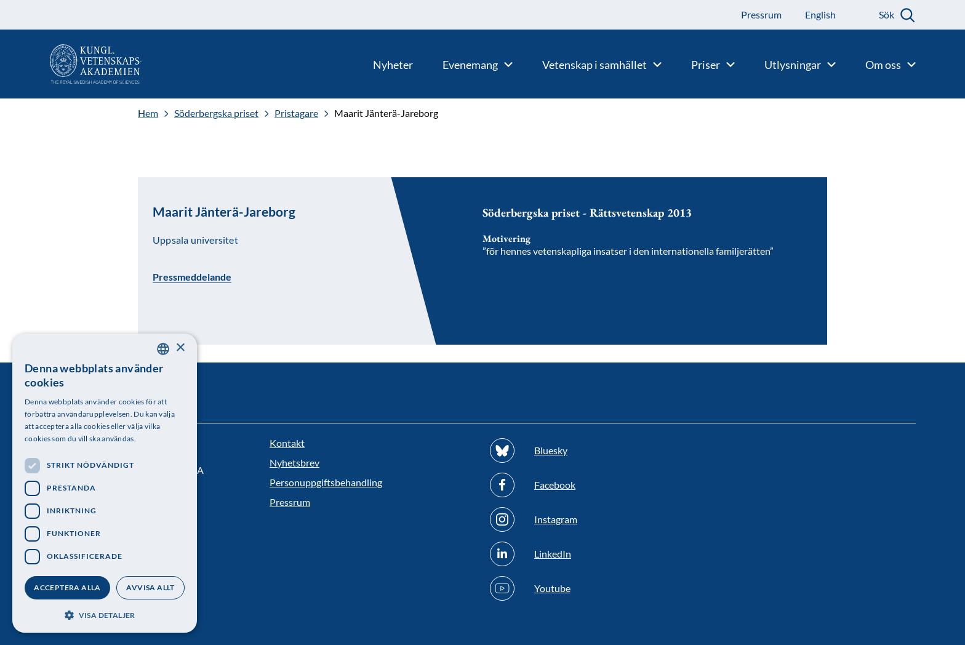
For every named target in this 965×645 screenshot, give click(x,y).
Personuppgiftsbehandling (326, 482)
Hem (148, 113)
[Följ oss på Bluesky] (592, 450)
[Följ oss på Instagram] (592, 519)
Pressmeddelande (192, 276)
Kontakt (287, 443)
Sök (886, 14)
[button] (105, 613)
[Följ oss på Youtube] (592, 588)
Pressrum (290, 502)
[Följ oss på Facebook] (592, 485)
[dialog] (104, 483)
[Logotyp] (71, 64)
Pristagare (296, 113)
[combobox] (163, 349)
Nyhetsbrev (294, 462)
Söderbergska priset (216, 113)
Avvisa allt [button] (150, 587)
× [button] (180, 348)
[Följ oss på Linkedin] (592, 554)
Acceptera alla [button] (67, 587)
